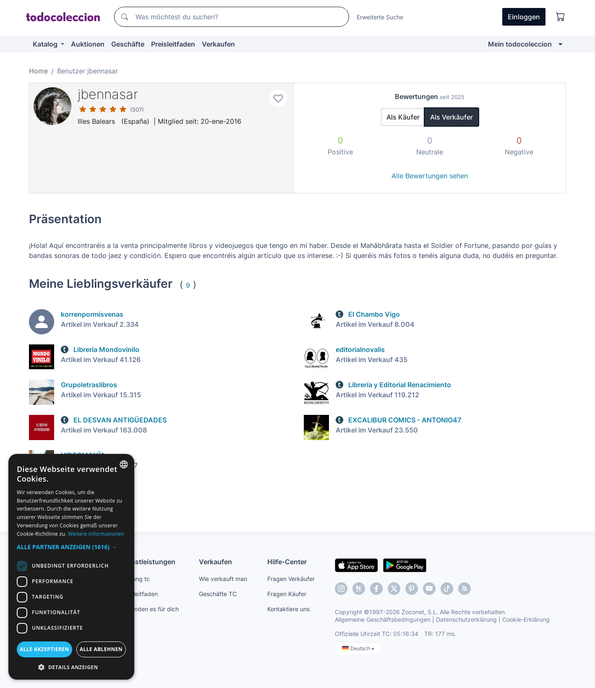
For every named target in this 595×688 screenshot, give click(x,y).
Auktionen (87, 44)
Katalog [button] (46, 44)
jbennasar (108, 94)
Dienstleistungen (147, 562)
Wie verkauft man (223, 578)
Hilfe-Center (287, 562)
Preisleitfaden (173, 44)
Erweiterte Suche (380, 17)
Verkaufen (218, 44)
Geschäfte (127, 44)
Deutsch (358, 648)
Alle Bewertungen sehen (429, 176)
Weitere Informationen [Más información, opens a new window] (96, 533)
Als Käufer (403, 117)
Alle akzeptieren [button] (44, 649)
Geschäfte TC (218, 593)
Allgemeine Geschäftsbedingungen (383, 619)
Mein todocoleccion (520, 44)
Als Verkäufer (451, 117)
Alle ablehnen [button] (101, 649)
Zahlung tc (135, 578)
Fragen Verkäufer (291, 578)
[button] (71, 546)
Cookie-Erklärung (526, 619)
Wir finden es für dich (149, 608)
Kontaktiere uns (288, 608)
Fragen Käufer (286, 593)
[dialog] (71, 567)
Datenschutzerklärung (466, 619)
